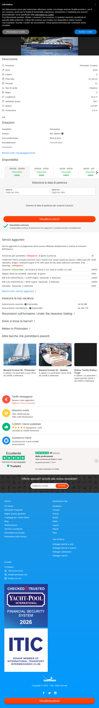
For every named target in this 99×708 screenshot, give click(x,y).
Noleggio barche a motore (64, 548)
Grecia (56, 513)
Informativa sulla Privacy (15, 536)
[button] (95, 4)
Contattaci (9, 567)
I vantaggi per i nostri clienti (16, 517)
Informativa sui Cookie (14, 533)
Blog (6, 521)
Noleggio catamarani (62, 552)
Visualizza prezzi (49, 219)
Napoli (55, 529)
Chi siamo (8, 506)
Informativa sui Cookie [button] (44, 15)
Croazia (56, 510)
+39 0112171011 (13, 571)
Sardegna (57, 506)
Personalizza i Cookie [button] (16, 32)
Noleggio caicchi (60, 555)
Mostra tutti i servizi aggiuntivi (19, 291)
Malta (55, 521)
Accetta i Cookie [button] (85, 32)
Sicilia (55, 517)
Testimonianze (10, 525)
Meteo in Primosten (16, 328)
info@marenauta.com (16, 574)
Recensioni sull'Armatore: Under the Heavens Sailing (38, 313)
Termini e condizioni (13, 529)
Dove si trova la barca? (19, 321)
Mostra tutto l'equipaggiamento (18, 153)
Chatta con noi (12, 578)
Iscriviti (61, 485)
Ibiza (55, 533)
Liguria (56, 525)
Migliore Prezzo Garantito (23, 403)
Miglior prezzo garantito (15, 513)
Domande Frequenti (13, 510)
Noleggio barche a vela (63, 544)
